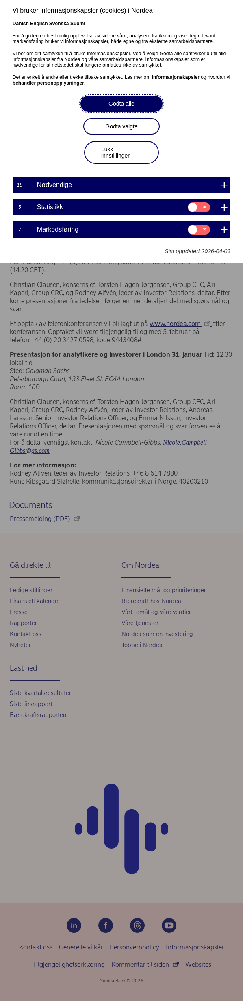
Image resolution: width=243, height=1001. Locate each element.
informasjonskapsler (176, 77)
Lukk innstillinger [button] (115, 152)
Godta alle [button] (121, 103)
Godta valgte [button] (121, 126)
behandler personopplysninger (48, 83)
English (39, 23)
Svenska (59, 23)
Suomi (77, 23)
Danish (21, 23)
